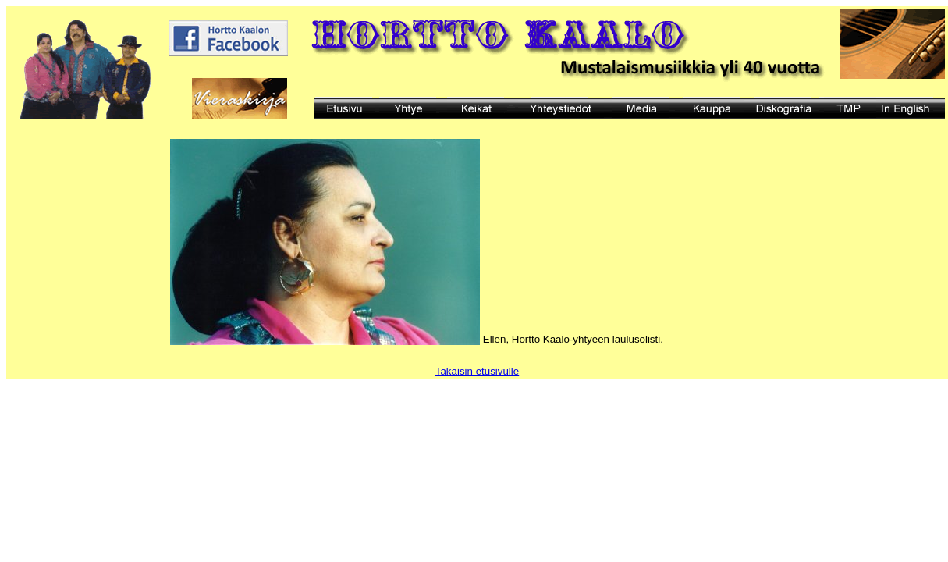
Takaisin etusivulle (477, 371)
